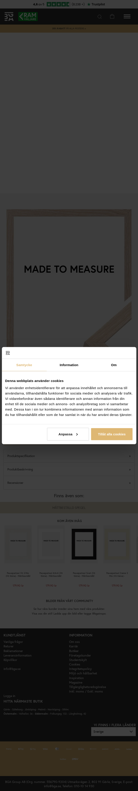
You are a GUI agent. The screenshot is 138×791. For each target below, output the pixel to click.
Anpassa (68, 434)
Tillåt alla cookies (112, 434)
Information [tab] (69, 365)
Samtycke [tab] (24, 365)
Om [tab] (114, 365)
